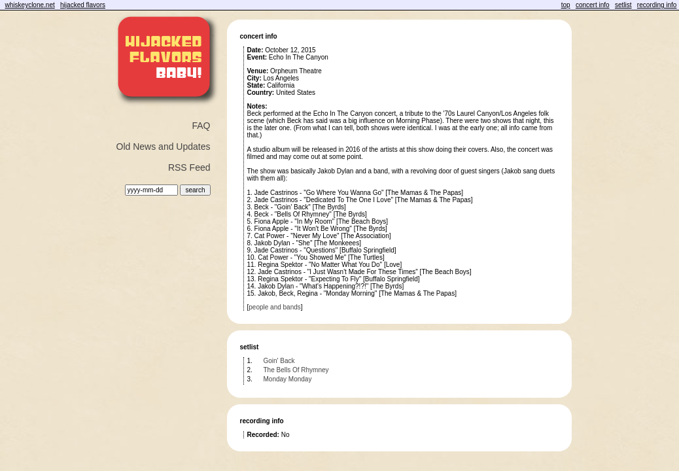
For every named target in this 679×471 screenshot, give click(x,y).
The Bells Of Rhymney (296, 370)
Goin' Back (279, 360)
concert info (593, 5)
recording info (657, 5)
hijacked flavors (82, 5)
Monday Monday (288, 379)
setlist (623, 5)
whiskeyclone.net (30, 5)
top (565, 5)
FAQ (201, 125)
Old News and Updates (163, 146)
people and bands (275, 307)
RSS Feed (189, 167)
